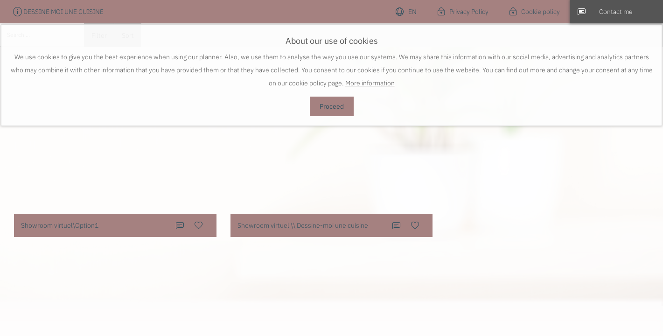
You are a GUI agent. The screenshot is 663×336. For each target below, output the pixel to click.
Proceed (332, 106)
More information (370, 83)
